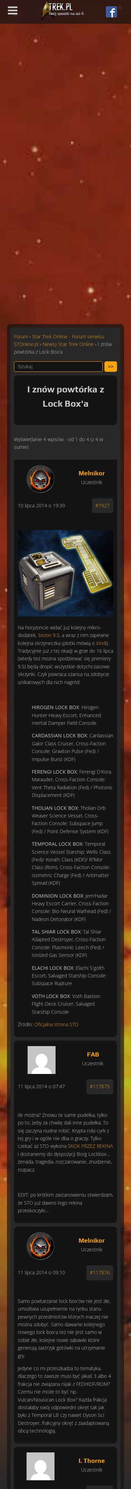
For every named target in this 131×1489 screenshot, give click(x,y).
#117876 (100, 1272)
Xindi (101, 643)
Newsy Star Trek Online (68, 344)
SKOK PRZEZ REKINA (90, 1146)
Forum (21, 336)
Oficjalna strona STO (56, 1024)
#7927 (102, 505)
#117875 (100, 1086)
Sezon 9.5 (48, 635)
